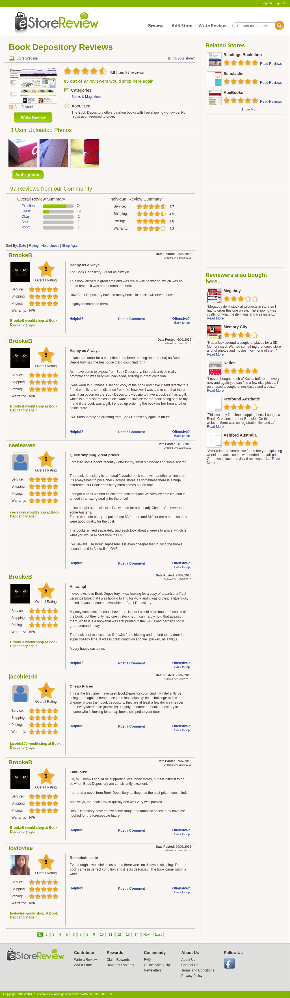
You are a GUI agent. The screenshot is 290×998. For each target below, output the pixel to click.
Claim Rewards (118, 960)
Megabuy (232, 290)
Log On (267, 3)
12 (119, 935)
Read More (215, 318)
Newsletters (153, 970)
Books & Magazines (86, 97)
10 (102, 935)
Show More (250, 110)
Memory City (235, 327)
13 (128, 935)
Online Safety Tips (157, 965)
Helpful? (76, 319)
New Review (33, 117)
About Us (188, 960)
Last (158, 935)
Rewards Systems (120, 965)
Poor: (25, 227)
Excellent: (29, 206)
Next (146, 935)
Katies (229, 363)
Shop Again (70, 246)
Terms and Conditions (197, 970)
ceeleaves (22, 445)
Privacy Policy (192, 976)
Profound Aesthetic (242, 399)
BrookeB (20, 255)
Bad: (25, 222)
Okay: (26, 217)
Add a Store (83, 965)
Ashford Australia (240, 435)
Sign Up (279, 3)
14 (136, 935)
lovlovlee (21, 848)
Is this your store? (181, 58)
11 (110, 935)
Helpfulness (50, 246)
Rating (34, 246)
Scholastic (233, 73)
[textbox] (257, 25)
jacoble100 (23, 676)
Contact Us (189, 965)
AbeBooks (233, 92)
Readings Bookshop (243, 54)
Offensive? (181, 319)
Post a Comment (131, 319)
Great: (26, 211)
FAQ (147, 960)
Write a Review (85, 960)
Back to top (182, 322)
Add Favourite (25, 107)
